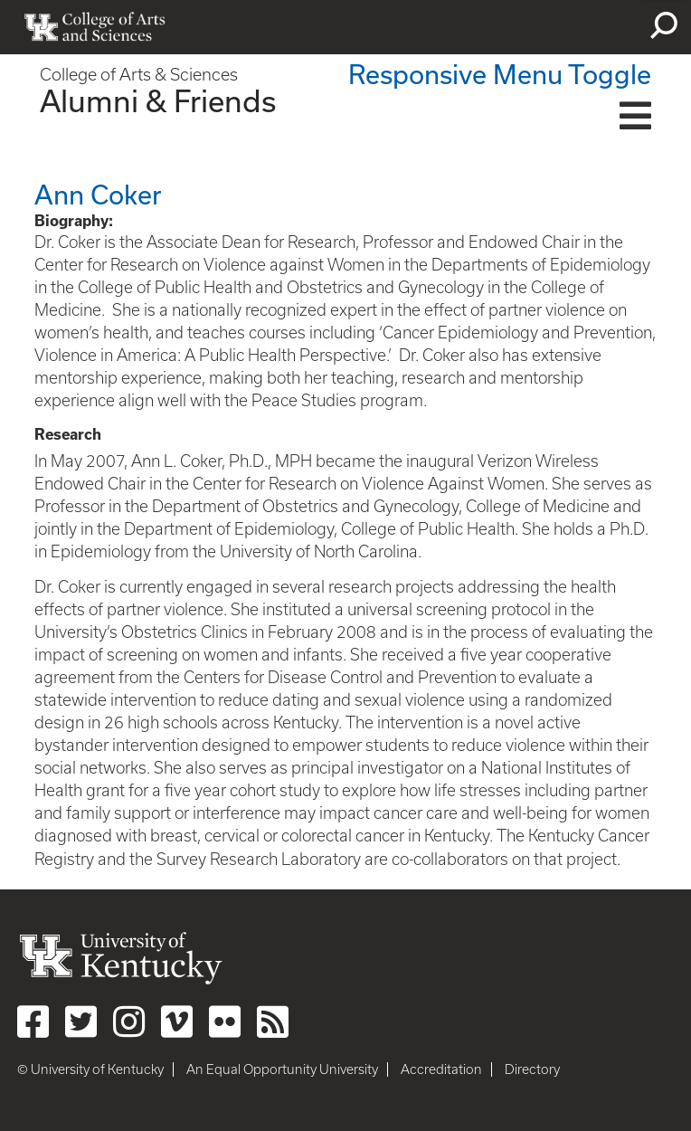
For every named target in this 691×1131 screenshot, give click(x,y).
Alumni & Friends (158, 100)
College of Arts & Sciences (139, 74)
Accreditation (441, 1069)
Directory (532, 1069)
